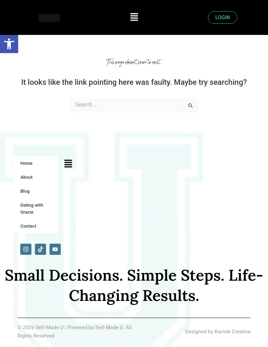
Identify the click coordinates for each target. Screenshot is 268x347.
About (26, 177)
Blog (24, 191)
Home (26, 163)
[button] (134, 17)
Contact (28, 226)
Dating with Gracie (31, 208)
